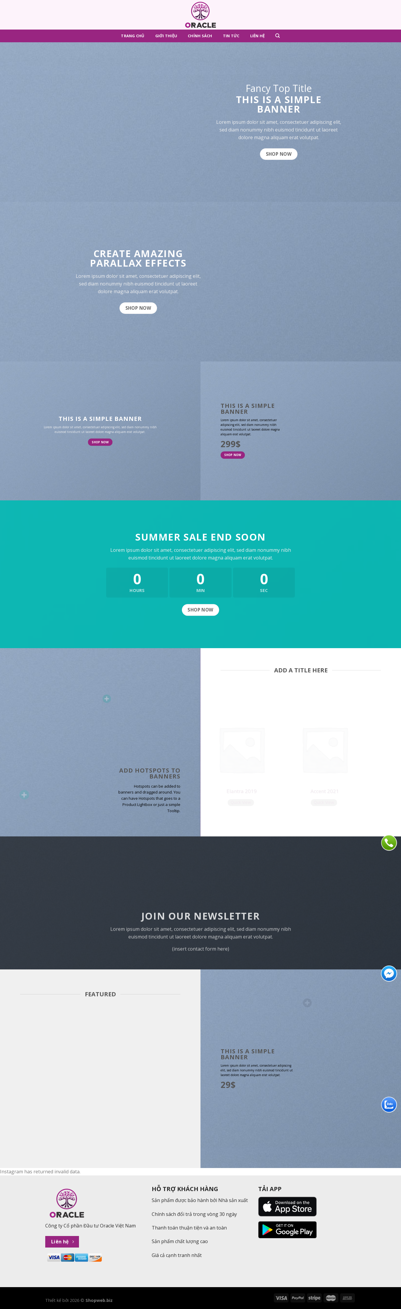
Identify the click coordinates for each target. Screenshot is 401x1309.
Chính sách (200, 35)
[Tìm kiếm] (277, 35)
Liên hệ (257, 35)
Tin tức (231, 35)
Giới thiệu (166, 35)
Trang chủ (132, 35)
